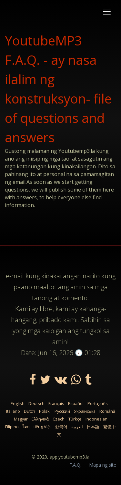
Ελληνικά (40, 419)
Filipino (12, 427)
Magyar (21, 419)
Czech (59, 419)
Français (56, 403)
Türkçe (75, 419)
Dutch (29, 411)
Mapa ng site (102, 465)
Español (76, 403)
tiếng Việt (42, 427)
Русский (62, 411)
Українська (85, 411)
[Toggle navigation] (107, 11)
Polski (45, 411)
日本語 (93, 427)
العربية (77, 427)
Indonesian (96, 419)
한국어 (61, 427)
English (18, 403)
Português (97, 403)
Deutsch (36, 403)
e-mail (15, 276)
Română (107, 411)
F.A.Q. (75, 465)
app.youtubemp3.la (69, 457)
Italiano (13, 411)
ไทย (26, 427)
